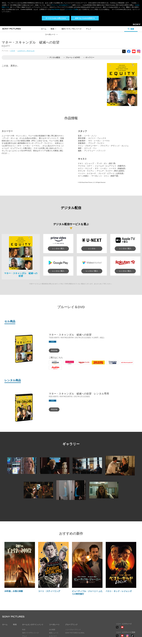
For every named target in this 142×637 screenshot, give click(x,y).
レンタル (91, 226)
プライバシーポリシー (10, 633)
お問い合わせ (53, 620)
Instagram (127, 614)
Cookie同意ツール (37, 633)
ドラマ (12, 28)
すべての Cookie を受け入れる (56, 18)
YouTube (122, 614)
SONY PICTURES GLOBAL (75, 610)
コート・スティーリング (49, 569)
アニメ (24, 614)
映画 (15, 602)
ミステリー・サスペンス (26, 28)
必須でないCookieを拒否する (85, 18)
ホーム (5, 602)
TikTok (132, 614)
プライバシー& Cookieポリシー (61, 5)
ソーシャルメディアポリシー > (127, 627)
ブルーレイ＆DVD (72, 35)
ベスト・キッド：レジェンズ (119, 569)
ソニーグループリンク (73, 607)
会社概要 (52, 607)
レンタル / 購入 (58, 226)
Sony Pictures (55, 9)
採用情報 (52, 617)
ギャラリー (89, 35)
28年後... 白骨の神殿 (13, 569)
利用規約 (24, 633)
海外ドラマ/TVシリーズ (30, 610)
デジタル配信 (54, 35)
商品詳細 (54, 328)
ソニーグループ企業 (71, 9)
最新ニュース (53, 610)
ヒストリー (53, 614)
